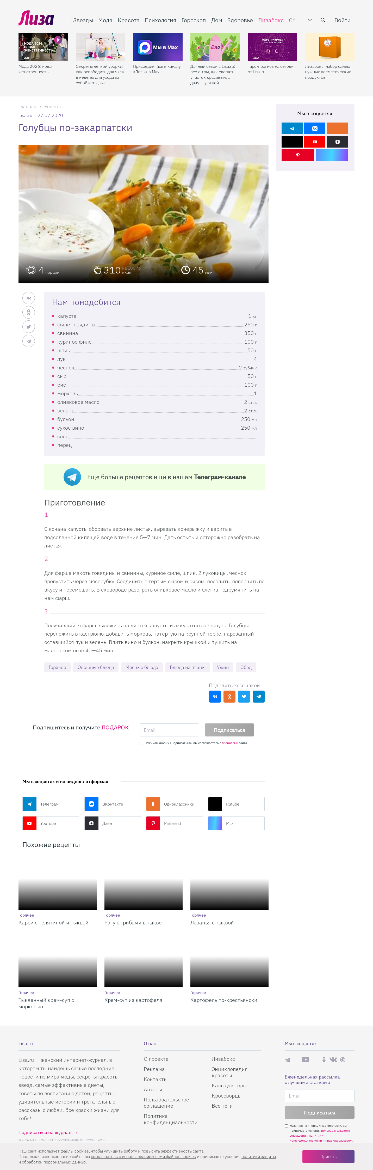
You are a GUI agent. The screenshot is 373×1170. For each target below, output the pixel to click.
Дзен (98, 823)
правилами (230, 743)
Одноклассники (170, 804)
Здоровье (240, 20)
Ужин (223, 667)
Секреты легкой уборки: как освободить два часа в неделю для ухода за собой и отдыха (100, 74)
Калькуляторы (229, 1085)
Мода (105, 20)
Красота (129, 20)
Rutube (223, 804)
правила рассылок (339, 1140)
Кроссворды (226, 1095)
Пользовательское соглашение (166, 1102)
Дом (216, 20)
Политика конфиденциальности (171, 1119)
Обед (246, 667)
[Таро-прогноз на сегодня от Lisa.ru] (272, 47)
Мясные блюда (142, 667)
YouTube (39, 823)
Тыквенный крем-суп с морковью (46, 1003)
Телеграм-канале (220, 477)
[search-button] (323, 20)
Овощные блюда (96, 667)
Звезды (83, 20)
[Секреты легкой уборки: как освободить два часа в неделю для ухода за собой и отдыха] (100, 47)
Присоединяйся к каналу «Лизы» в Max (157, 69)
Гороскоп (194, 20)
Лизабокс (271, 20)
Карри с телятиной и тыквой (53, 922)
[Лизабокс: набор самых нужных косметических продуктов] (330, 47)
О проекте (156, 1058)
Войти (342, 20)
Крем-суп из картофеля (133, 999)
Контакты (155, 1079)
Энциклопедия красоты (230, 1072)
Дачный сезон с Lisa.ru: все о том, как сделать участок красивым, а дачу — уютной (212, 74)
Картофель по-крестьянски (223, 999)
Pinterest (163, 823)
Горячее (57, 667)
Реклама (154, 1068)
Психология (160, 20)
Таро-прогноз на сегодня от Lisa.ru (272, 69)
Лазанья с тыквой (212, 922)
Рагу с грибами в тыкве (133, 922)
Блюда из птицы (188, 667)
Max (221, 823)
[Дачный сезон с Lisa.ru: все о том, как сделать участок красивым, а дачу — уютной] (215, 47)
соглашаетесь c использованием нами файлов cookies (143, 1156)
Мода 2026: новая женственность (35, 69)
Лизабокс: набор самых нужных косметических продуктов (328, 72)
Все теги (222, 1105)
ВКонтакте (103, 804)
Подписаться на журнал (44, 1132)
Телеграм (40, 804)
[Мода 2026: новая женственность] (43, 47)
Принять (328, 1156)
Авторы (153, 1089)
